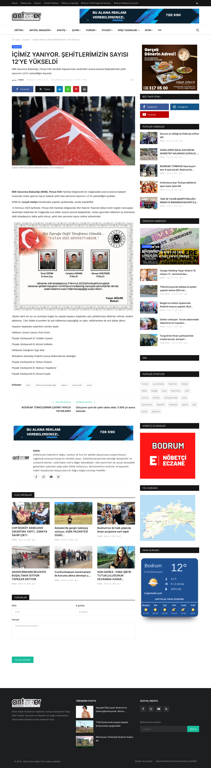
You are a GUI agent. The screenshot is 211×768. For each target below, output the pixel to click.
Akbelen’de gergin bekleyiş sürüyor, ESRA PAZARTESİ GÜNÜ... (71, 531)
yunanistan (158, 383)
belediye (173, 404)
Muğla (154, 390)
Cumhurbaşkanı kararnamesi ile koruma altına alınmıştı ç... (73, 573)
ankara (64, 385)
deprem (160, 404)
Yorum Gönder (23, 659)
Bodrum (156, 411)
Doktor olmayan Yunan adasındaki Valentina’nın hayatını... (179, 321)
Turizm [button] (91, 30)
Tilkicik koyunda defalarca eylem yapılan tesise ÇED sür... (178, 288)
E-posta (80, 605)
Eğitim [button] (19, 30)
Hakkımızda (26, 3)
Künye (14, 3)
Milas (144, 390)
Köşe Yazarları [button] (129, 30)
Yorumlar (20, 597)
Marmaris (175, 390)
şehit (28, 385)
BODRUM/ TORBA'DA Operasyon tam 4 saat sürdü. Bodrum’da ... (178, 168)
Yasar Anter (165, 294)
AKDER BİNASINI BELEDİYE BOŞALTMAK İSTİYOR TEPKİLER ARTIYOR (29, 575)
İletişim (37, 3)
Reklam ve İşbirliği (70, 3)
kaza (164, 390)
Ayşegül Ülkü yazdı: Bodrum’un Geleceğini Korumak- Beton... (111, 709)
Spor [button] (148, 30)
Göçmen (173, 383)
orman (145, 397)
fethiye (156, 397)
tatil (187, 390)
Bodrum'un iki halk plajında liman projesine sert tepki (114, 529)
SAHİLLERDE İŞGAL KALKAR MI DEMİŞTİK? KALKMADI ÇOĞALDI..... (179, 152)
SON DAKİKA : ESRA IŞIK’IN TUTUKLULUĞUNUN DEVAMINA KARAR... (114, 575)
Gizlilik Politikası (51, 3)
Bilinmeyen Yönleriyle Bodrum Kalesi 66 (114, 739)
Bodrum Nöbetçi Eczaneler (126, 3)
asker (89, 385)
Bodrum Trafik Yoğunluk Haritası (96, 3)
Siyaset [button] (107, 30)
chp (194, 404)
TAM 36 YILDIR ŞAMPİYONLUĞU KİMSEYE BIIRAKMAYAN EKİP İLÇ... (179, 200)
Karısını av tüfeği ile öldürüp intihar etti (179, 135)
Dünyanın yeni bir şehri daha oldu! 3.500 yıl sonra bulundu (105, 409)
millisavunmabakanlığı (45, 385)
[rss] (166, 709)
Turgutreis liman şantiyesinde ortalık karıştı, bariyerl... (176, 337)
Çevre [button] (76, 30)
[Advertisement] (73, 179)
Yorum (15, 619)
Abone (193, 729)
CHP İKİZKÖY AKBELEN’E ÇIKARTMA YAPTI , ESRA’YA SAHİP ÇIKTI (29, 531)
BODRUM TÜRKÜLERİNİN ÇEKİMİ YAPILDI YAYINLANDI (46, 409)
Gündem (26, 39)
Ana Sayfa (16, 39)
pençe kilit (77, 385)
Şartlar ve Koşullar (144, 761)
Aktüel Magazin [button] (40, 30)
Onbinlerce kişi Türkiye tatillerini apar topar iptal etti (178, 184)
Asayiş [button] (62, 30)
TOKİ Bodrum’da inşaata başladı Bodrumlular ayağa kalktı (112, 724)
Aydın (144, 411)
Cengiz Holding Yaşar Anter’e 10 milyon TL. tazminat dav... (178, 272)
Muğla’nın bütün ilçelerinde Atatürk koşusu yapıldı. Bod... (176, 305)
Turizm (145, 383)
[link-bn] (139, 16)
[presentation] (37, 647)
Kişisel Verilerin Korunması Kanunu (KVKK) (176, 761)
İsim (14, 605)
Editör (18, 80)
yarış (184, 397)
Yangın (184, 383)
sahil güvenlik (170, 397)
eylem (185, 404)
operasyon (147, 404)
